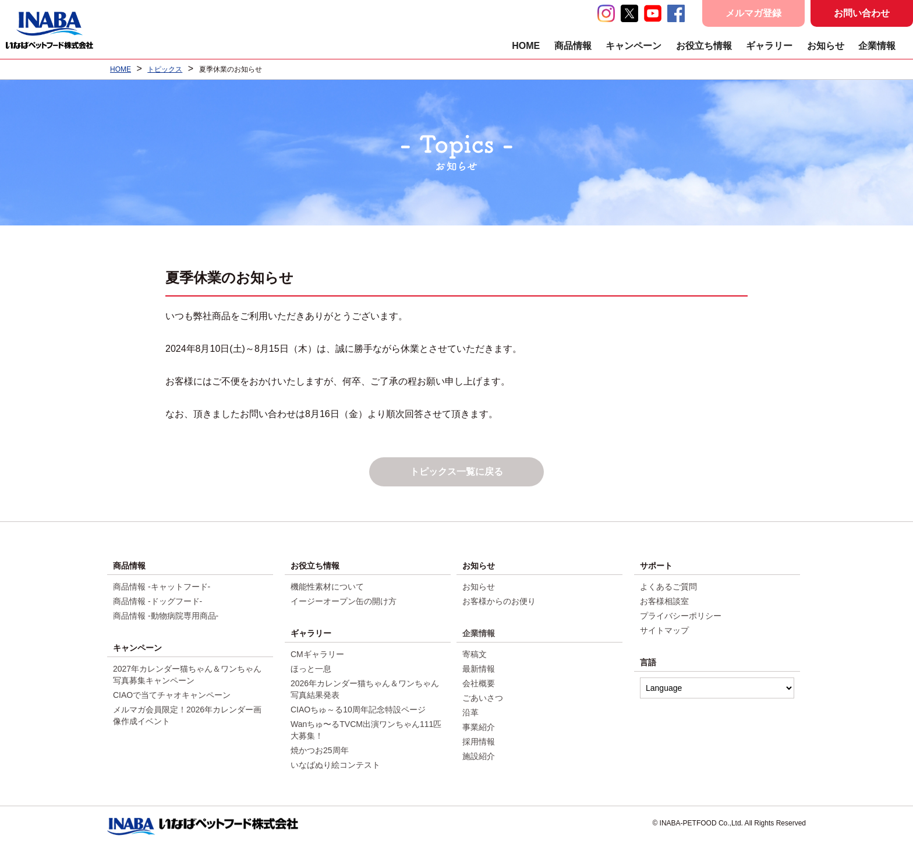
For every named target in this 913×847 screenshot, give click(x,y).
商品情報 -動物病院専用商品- (165, 615)
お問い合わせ (862, 13)
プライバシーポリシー (680, 615)
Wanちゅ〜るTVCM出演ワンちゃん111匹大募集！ (366, 729)
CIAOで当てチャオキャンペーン (172, 695)
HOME (526, 46)
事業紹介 (478, 727)
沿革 (470, 712)
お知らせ (825, 46)
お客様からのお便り (499, 601)
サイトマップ (664, 630)
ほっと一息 (311, 668)
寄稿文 (474, 654)
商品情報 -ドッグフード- (157, 601)
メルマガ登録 (753, 13)
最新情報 (478, 668)
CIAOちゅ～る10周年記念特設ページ (358, 709)
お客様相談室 (664, 601)
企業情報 (877, 46)
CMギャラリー (317, 654)
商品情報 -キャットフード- (161, 586)
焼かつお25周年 (320, 750)
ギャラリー (769, 46)
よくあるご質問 (668, 586)
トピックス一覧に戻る (456, 472)
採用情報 (478, 741)
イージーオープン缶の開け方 (344, 601)
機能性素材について (327, 586)
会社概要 (478, 683)
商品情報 (573, 46)
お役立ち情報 (704, 46)
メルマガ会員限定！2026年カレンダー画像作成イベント (187, 715)
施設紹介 (478, 756)
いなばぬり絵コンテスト (335, 765)
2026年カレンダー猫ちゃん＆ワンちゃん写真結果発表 (365, 689)
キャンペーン (633, 46)
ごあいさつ (482, 698)
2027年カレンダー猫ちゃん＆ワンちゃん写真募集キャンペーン (187, 674)
